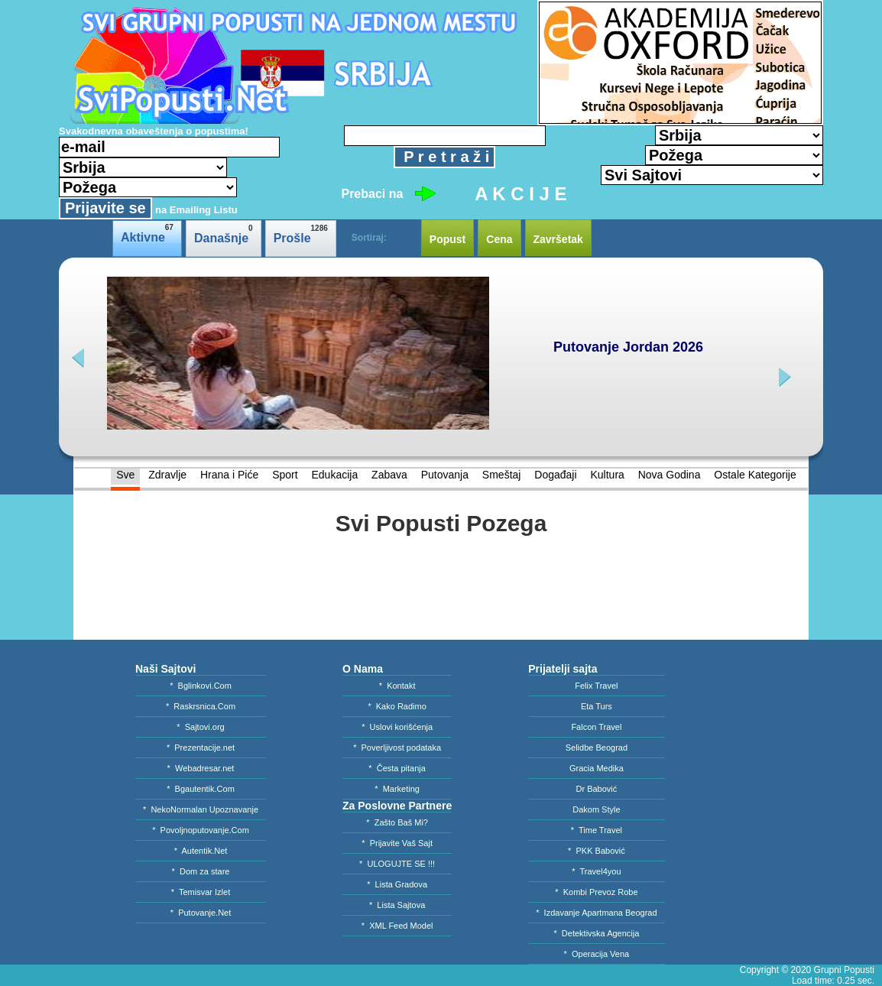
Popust (447, 239)
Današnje (223, 234)
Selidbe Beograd (596, 747)
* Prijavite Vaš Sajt (397, 843)
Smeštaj (501, 475)
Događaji (555, 475)
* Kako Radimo (397, 706)
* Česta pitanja (397, 768)
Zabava (389, 475)
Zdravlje (167, 475)
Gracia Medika (596, 768)
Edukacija (334, 475)
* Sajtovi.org (200, 726)
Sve (125, 475)
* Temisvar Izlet (200, 892)
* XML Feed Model (397, 925)
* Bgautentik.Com (201, 788)
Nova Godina (669, 475)
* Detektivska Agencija (596, 933)
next (783, 377)
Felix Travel (596, 685)
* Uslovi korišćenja (397, 726)
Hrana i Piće (229, 475)
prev (79, 358)
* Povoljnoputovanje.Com (200, 830)
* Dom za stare (201, 871)
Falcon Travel (596, 726)
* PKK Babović (596, 850)
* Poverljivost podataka (397, 747)
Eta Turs (596, 706)
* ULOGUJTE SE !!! (397, 863)
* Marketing (397, 788)
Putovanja (445, 475)
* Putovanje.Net (201, 912)
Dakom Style (596, 809)
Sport (284, 475)
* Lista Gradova (397, 884)
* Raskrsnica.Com (200, 706)
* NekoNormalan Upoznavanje (200, 809)
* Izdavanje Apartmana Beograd (596, 912)
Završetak (558, 239)
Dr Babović (597, 788)
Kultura (607, 475)
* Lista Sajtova (397, 905)
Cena (499, 239)
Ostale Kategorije (755, 475)
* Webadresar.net (201, 768)
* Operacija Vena (597, 953)
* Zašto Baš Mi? (397, 822)
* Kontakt (397, 685)
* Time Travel (596, 830)
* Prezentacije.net (201, 747)
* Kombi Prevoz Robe (596, 892)
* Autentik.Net (201, 850)
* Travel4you (596, 871)
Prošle (301, 234)
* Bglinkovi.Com (201, 685)
